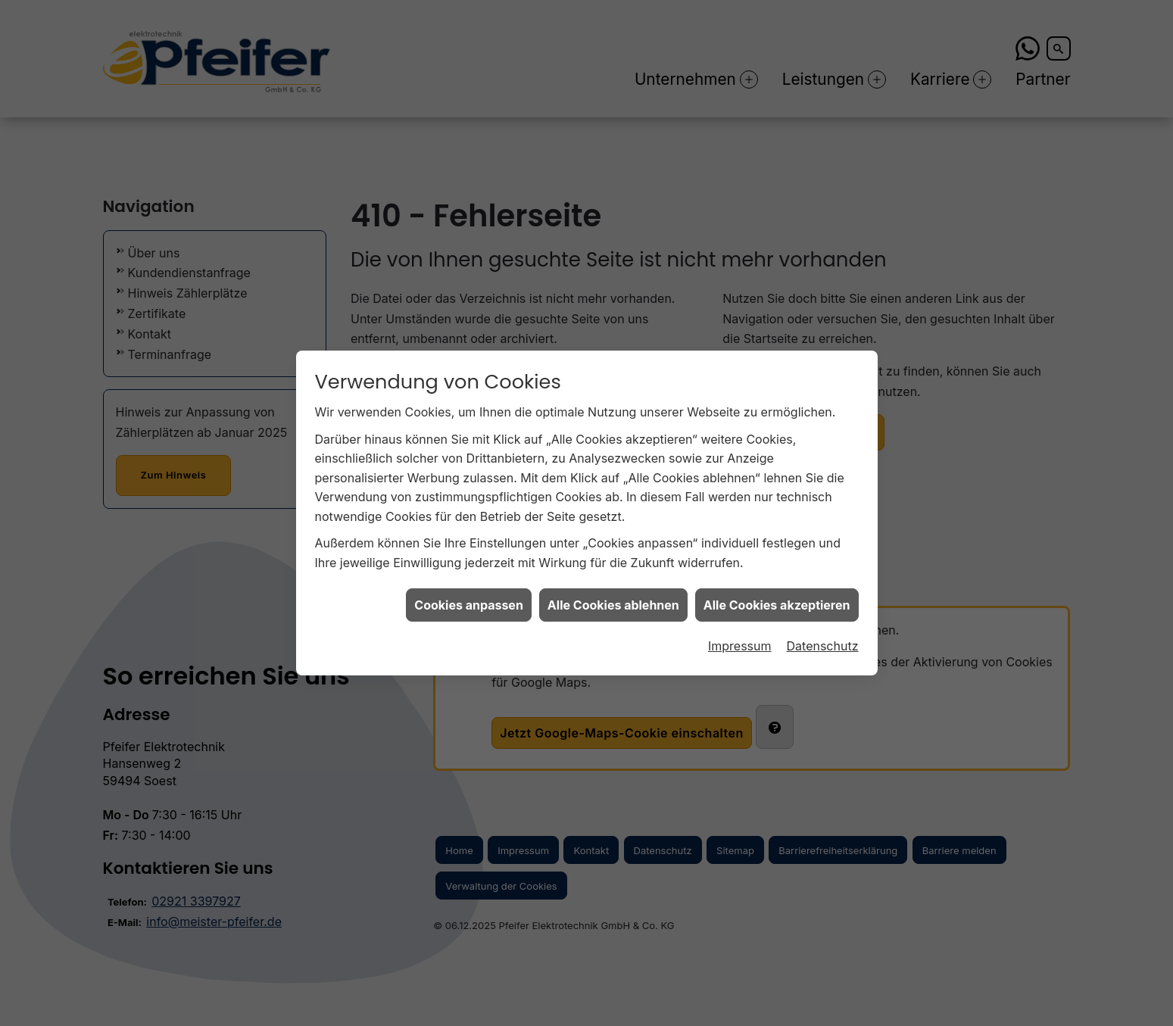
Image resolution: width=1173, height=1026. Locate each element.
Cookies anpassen (468, 595)
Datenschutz (823, 636)
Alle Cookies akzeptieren (776, 595)
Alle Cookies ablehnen (613, 595)
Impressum (740, 636)
